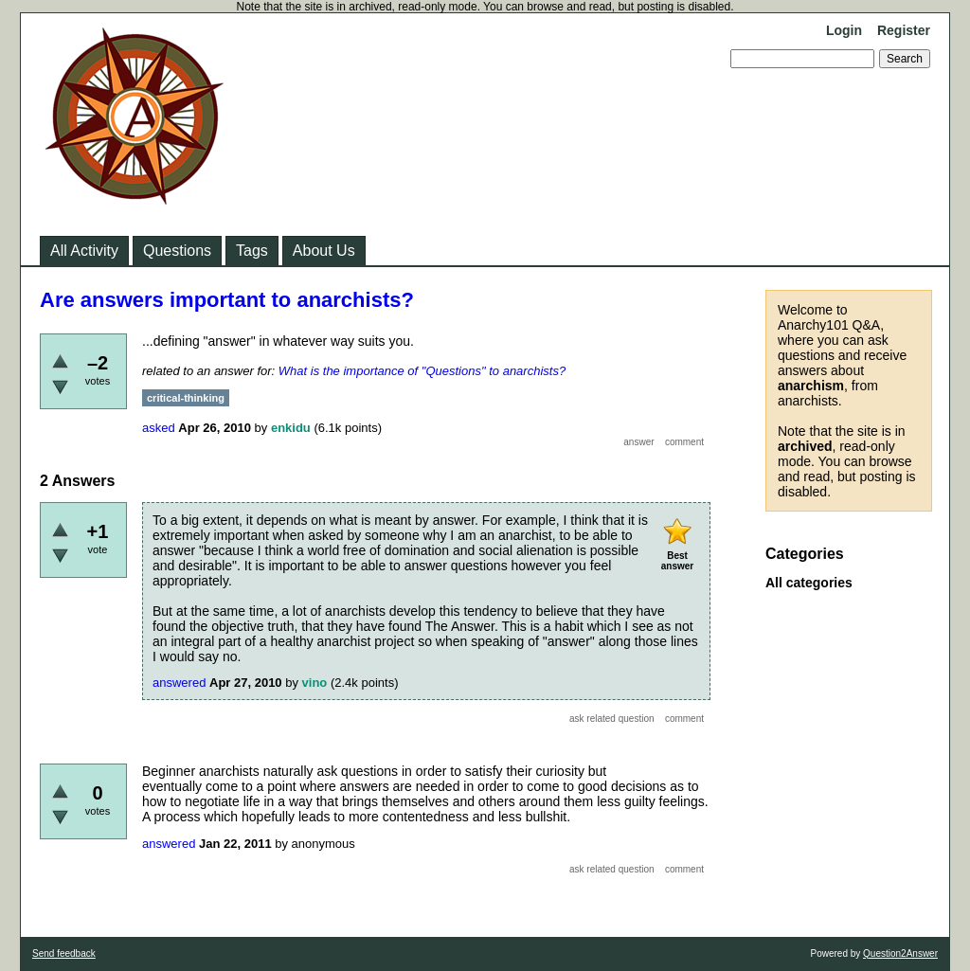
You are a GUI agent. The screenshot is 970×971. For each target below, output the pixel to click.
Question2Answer (900, 953)
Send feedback (64, 953)
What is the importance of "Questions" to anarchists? (422, 371)
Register (903, 30)
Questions (177, 251)
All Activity (84, 251)
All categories (809, 582)
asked (158, 428)
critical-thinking (186, 398)
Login (844, 30)
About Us (324, 251)
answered (179, 682)
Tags (252, 251)
